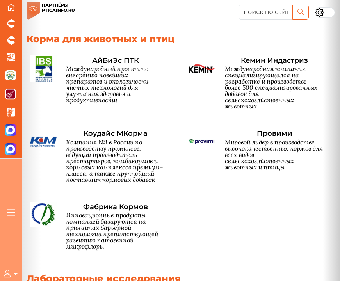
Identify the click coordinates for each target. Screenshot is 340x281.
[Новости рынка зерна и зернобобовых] (11, 112)
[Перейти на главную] (11, 7)
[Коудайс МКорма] (101, 157)
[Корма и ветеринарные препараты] (11, 75)
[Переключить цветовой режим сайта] (325, 12)
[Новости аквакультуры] (11, 57)
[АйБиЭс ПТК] (101, 84)
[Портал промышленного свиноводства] (11, 23)
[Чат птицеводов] (11, 149)
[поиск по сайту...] (266, 12)
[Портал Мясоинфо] (11, 94)
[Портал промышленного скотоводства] (11, 41)
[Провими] (260, 157)
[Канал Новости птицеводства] (11, 130)
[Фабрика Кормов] (101, 227)
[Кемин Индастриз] (260, 84)
